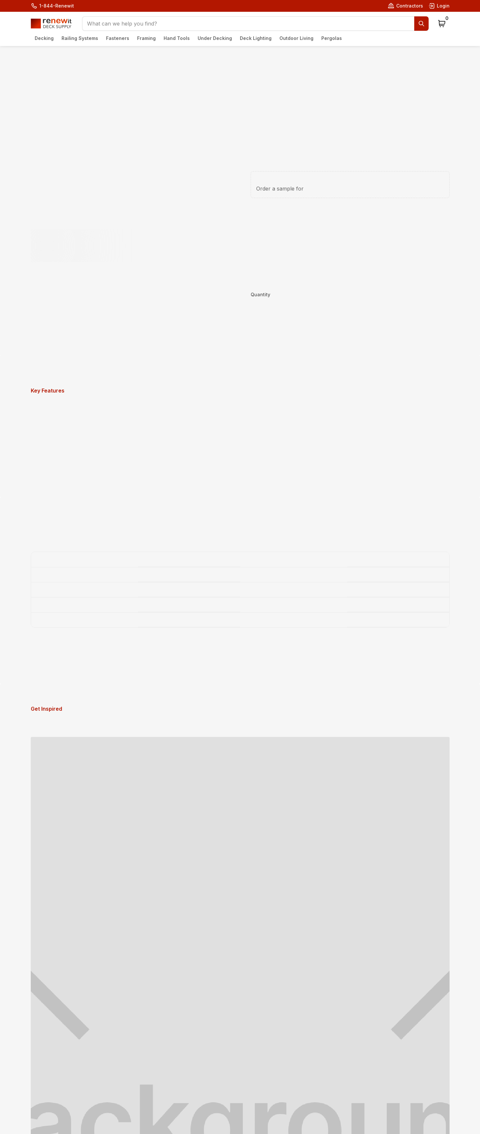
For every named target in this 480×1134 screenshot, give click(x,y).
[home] (51, 24)
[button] (255, 23)
